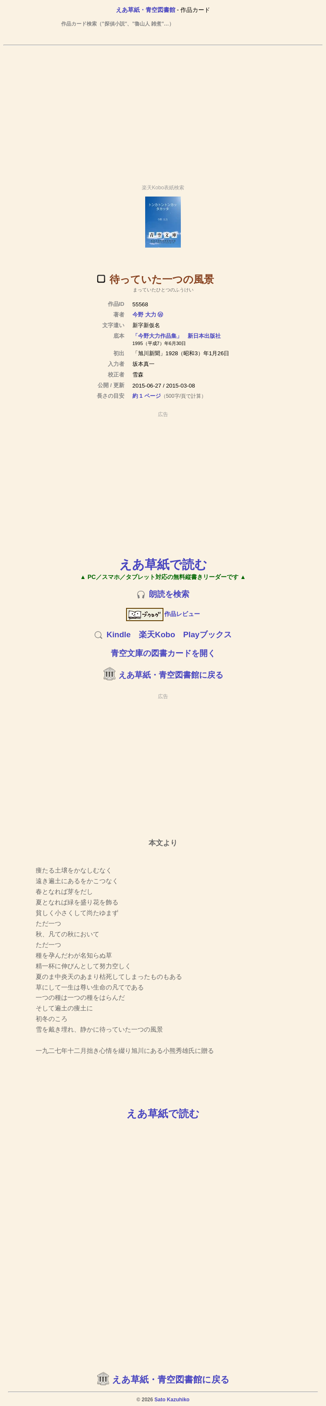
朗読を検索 (169, 594)
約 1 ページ (146, 396)
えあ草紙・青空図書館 (145, 9)
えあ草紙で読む (163, 564)
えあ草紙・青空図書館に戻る (170, 674)
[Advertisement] (163, 111)
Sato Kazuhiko (172, 1400)
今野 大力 (144, 314)
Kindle (119, 634)
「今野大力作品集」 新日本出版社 (176, 336)
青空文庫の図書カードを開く (163, 653)
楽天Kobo (157, 634)
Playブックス (207, 634)
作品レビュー (163, 613)
